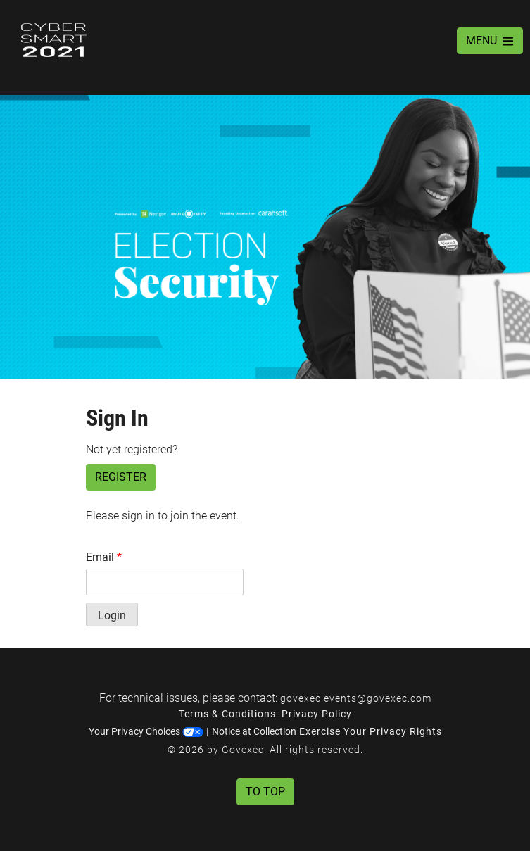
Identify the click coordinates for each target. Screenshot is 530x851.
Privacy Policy (317, 713)
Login (112, 615)
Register (120, 477)
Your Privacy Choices (146, 731)
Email (104, 557)
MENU (490, 40)
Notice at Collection (254, 731)
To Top (265, 791)
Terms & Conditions (227, 713)
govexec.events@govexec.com (355, 698)
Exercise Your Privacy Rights (370, 731)
